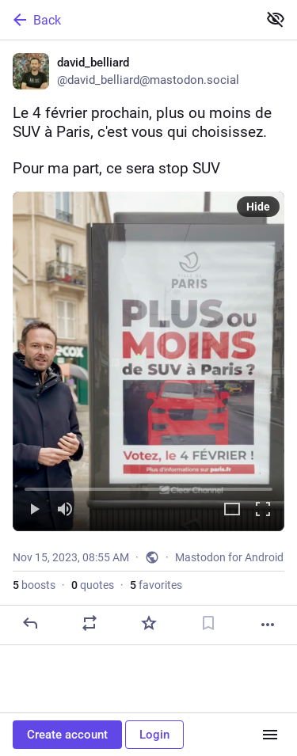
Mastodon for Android (229, 557)
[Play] (34, 510)
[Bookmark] (208, 623)
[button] (148, 361)
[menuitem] (148, 361)
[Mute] (64, 510)
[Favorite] (148, 623)
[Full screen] (262, 510)
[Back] (127, 20)
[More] (267, 624)
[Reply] (30, 623)
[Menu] (270, 734)
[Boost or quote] (89, 623)
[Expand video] (232, 510)
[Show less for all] (275, 19)
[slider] (148, 486)
